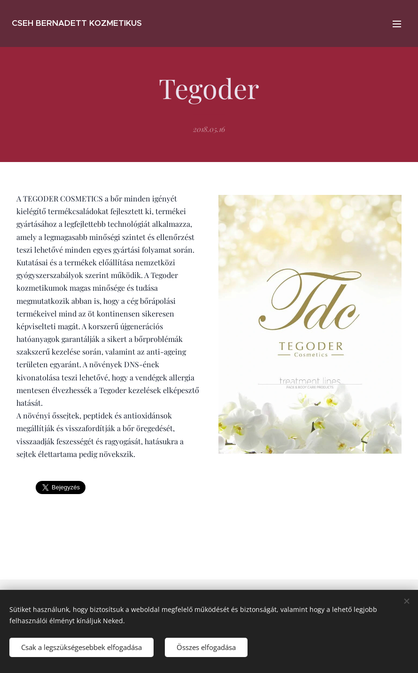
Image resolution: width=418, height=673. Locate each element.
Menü (397, 23)
